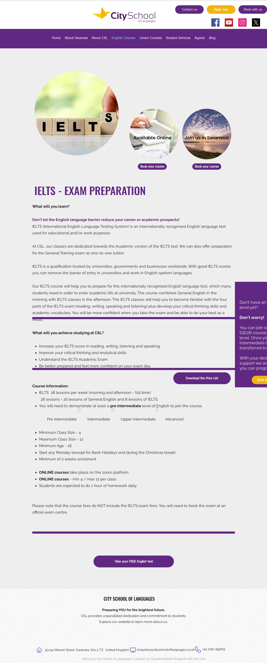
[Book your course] (152, 166)
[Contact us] (189, 9)
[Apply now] (221, 9)
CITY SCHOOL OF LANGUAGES (129, 598)
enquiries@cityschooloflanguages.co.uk (166, 650)
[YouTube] (229, 22)
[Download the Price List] (202, 378)
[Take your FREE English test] (134, 561)
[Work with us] (253, 9)
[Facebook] (215, 22)
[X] (256, 22)
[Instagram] (242, 22)
